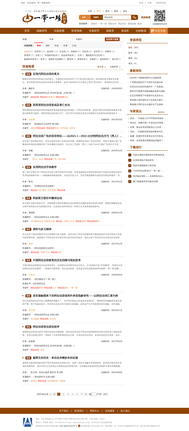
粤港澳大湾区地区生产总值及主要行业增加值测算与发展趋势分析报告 (148, 100)
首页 (27, 30)
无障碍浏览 (161, 3)
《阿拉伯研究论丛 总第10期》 (46, 217)
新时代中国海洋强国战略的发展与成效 (147, 91)
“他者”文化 (45, 252)
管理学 (29, 55)
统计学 (116, 59)
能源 (139, 23)
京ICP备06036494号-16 (68, 426)
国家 (63, 288)
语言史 (72, 128)
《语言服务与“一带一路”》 (45, 279)
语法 (62, 97)
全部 (90, 11)
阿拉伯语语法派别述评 (42, 326)
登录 (141, 3)
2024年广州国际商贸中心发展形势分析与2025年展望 (148, 78)
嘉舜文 (34, 381)
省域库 (125, 30)
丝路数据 (141, 30)
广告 (50, 159)
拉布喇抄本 (53, 381)
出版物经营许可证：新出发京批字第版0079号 (142, 426)
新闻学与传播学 (57, 59)
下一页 (84, 394)
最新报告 (136, 70)
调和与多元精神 (38, 229)
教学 (44, 190)
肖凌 (31, 243)
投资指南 (76, 30)
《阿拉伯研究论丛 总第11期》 (46, 314)
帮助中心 (94, 411)
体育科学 (82, 59)
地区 (48, 45)
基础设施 (132, 23)
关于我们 (64, 411)
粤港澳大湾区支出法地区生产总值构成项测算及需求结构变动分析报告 (148, 104)
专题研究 (94, 30)
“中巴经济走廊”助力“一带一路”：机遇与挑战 (147, 170)
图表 (116, 11)
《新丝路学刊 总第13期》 (44, 377)
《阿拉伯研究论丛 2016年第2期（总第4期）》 (54, 346)
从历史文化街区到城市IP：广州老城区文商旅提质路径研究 (148, 86)
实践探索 (59, 30)
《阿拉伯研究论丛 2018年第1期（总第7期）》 (54, 93)
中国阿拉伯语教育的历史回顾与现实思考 (53, 260)
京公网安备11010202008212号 (91, 425)
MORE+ (161, 112)
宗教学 (110, 51)
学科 (39, 45)
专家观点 (136, 111)
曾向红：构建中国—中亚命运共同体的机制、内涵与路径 (148, 123)
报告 (99, 11)
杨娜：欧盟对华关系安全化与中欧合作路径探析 (148, 136)
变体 (52, 128)
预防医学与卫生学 (95, 55)
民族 (56, 252)
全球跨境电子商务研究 (141, 160)
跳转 (105, 394)
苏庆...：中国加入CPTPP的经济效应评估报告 (148, 118)
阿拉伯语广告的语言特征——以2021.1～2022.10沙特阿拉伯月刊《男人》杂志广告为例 (73, 136)
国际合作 (112, 23)
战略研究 (41, 30)
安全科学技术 (68, 55)
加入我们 (125, 411)
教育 (37, 288)
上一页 (52, 394)
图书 (107, 11)
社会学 (64, 51)
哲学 (43, 59)
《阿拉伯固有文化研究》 (44, 248)
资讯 (125, 11)
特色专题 (160, 30)
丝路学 (94, 23)
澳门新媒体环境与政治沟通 (143, 181)
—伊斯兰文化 (65, 221)
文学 (81, 55)
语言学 (99, 51)
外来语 (53, 319)
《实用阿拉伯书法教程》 (44, 186)
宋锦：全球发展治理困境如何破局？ (146, 140)
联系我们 (79, 411)
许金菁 (32, 119)
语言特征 (62, 159)
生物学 (94, 59)
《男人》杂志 (37, 159)
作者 (65, 45)
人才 (50, 288)
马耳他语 (64, 128)
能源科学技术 (31, 59)
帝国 (81, 221)
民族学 (76, 51)
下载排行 (136, 147)
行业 (74, 45)
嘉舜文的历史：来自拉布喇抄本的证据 (51, 357)
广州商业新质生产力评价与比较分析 (146, 82)
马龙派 (62, 381)
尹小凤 (32, 310)
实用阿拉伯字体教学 (41, 167)
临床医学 (105, 59)
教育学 (71, 59)
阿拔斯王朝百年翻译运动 (43, 198)
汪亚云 (32, 275)
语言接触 (35, 319)
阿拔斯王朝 (49, 221)
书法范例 (52, 190)
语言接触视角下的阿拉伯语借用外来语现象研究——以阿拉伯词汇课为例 (71, 295)
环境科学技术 (52, 55)
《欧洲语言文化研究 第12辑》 (46, 124)
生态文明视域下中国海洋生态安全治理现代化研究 (148, 95)
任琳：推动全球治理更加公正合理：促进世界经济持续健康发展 (148, 127)
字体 (36, 190)
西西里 (38, 128)
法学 (39, 55)
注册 (149, 3)
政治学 (52, 51)
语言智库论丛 (39, 283)
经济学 (40, 51)
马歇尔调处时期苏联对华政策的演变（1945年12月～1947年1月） (147, 154)
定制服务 (110, 411)
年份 (56, 45)
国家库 (110, 30)
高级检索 (146, 11)
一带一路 (102, 23)
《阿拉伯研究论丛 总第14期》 (46, 155)
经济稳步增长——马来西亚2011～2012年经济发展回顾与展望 (147, 176)
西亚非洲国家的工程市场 (142, 165)
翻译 (93, 221)
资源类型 (136, 40)
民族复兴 (47, 97)
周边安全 (122, 23)
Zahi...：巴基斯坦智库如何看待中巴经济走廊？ (148, 131)
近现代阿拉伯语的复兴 (42, 74)
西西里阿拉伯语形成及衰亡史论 (47, 105)
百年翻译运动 (37, 221)
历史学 (87, 51)
